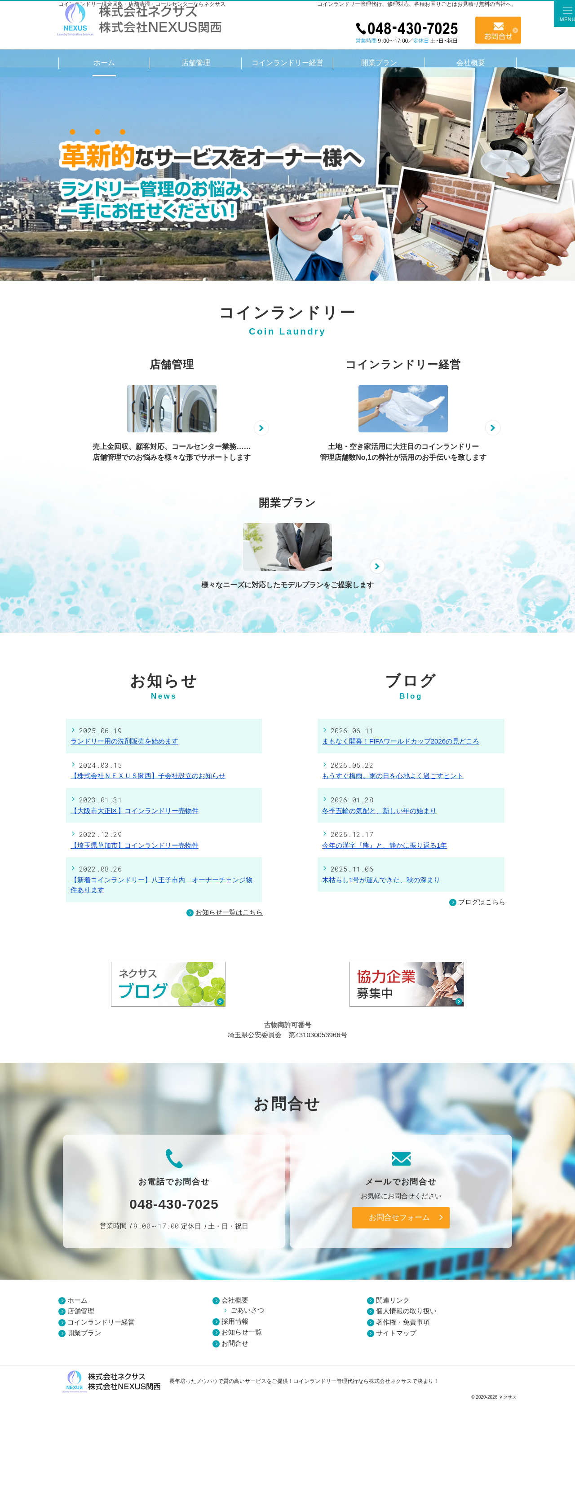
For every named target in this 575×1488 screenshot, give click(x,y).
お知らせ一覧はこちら (229, 998)
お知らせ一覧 (241, 1418)
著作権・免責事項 (403, 1408)
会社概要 (234, 1386)
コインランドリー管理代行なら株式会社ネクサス (352, 1467)
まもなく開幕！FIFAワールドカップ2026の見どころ (400, 828)
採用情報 (234, 1407)
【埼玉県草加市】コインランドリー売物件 (135, 931)
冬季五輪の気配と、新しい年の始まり (379, 897)
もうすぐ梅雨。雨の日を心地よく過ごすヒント (393, 862)
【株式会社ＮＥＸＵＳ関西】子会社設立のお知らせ (148, 862)
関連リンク (393, 1386)
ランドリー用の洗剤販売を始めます (124, 828)
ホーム (77, 1386)
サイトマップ (396, 1419)
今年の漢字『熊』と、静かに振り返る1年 (384, 931)
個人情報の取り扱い (406, 1397)
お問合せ (498, 30)
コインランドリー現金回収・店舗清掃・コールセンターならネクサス (142, 4)
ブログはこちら (477, 988)
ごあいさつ (247, 1396)
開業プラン (84, 1419)
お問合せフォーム (399, 1303)
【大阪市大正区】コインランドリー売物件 (135, 897)
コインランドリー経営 (101, 1408)
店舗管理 (80, 1397)
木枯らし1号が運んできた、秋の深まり (381, 966)
